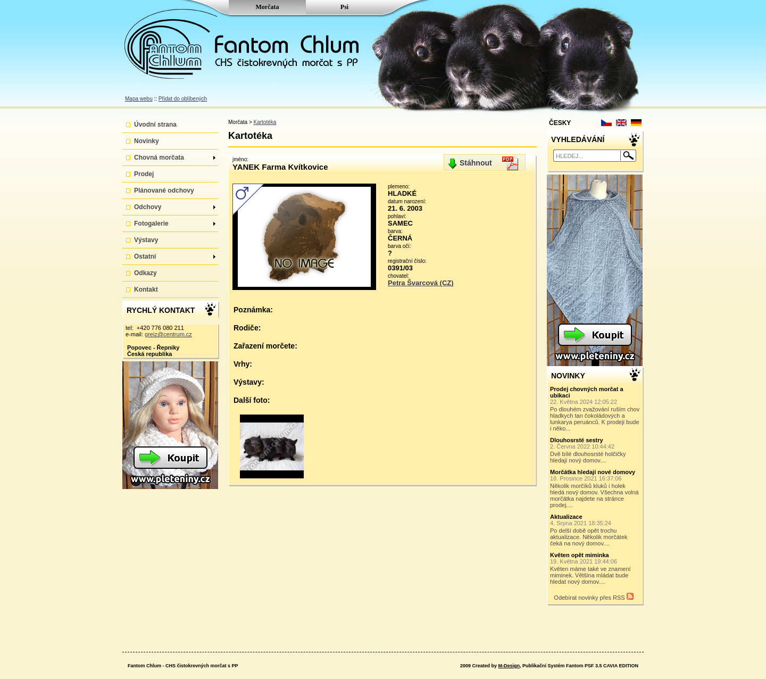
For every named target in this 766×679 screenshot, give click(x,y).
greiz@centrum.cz (168, 334)
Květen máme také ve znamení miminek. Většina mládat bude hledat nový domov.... (595, 568)
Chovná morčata (174, 157)
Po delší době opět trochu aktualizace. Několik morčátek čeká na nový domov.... (595, 530)
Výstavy (146, 240)
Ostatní (174, 256)
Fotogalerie (174, 223)
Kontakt (146, 289)
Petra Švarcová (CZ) (421, 283)
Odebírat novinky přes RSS (593, 597)
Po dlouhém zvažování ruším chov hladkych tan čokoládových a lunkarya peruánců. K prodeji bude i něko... (595, 409)
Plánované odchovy (164, 190)
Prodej (144, 174)
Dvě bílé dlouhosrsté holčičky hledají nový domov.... (595, 450)
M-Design (509, 665)
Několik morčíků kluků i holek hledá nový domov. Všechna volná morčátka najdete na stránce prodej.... (595, 488)
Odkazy (145, 273)
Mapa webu (139, 99)
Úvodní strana (155, 124)
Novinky (146, 141)
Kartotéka (265, 122)
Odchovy (174, 207)
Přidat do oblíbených (183, 99)
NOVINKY (568, 375)
